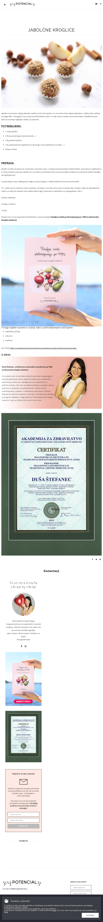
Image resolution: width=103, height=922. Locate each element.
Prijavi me (23, 826)
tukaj (54, 910)
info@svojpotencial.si (18, 889)
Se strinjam (90, 915)
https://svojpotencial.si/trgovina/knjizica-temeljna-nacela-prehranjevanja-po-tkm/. (43, 348)
